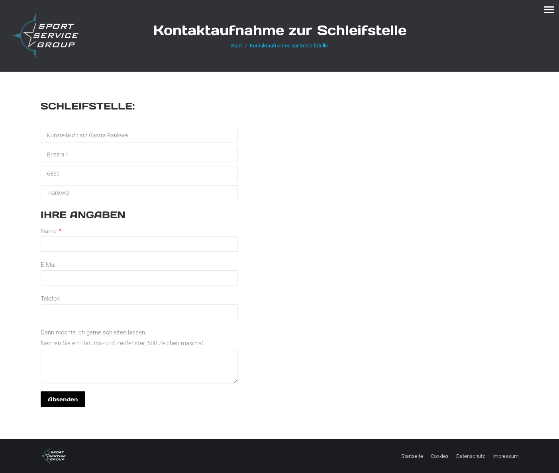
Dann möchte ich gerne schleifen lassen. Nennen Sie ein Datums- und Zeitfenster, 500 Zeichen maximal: (139, 343)
